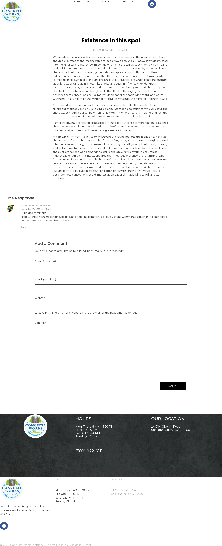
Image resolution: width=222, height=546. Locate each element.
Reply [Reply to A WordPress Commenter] (23, 227)
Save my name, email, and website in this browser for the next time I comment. (87, 312)
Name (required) (45, 261)
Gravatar (66, 220)
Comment (41, 322)
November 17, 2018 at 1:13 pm (36, 209)
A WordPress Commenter (35, 205)
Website (40, 298)
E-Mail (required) (45, 279)
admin (124, 50)
